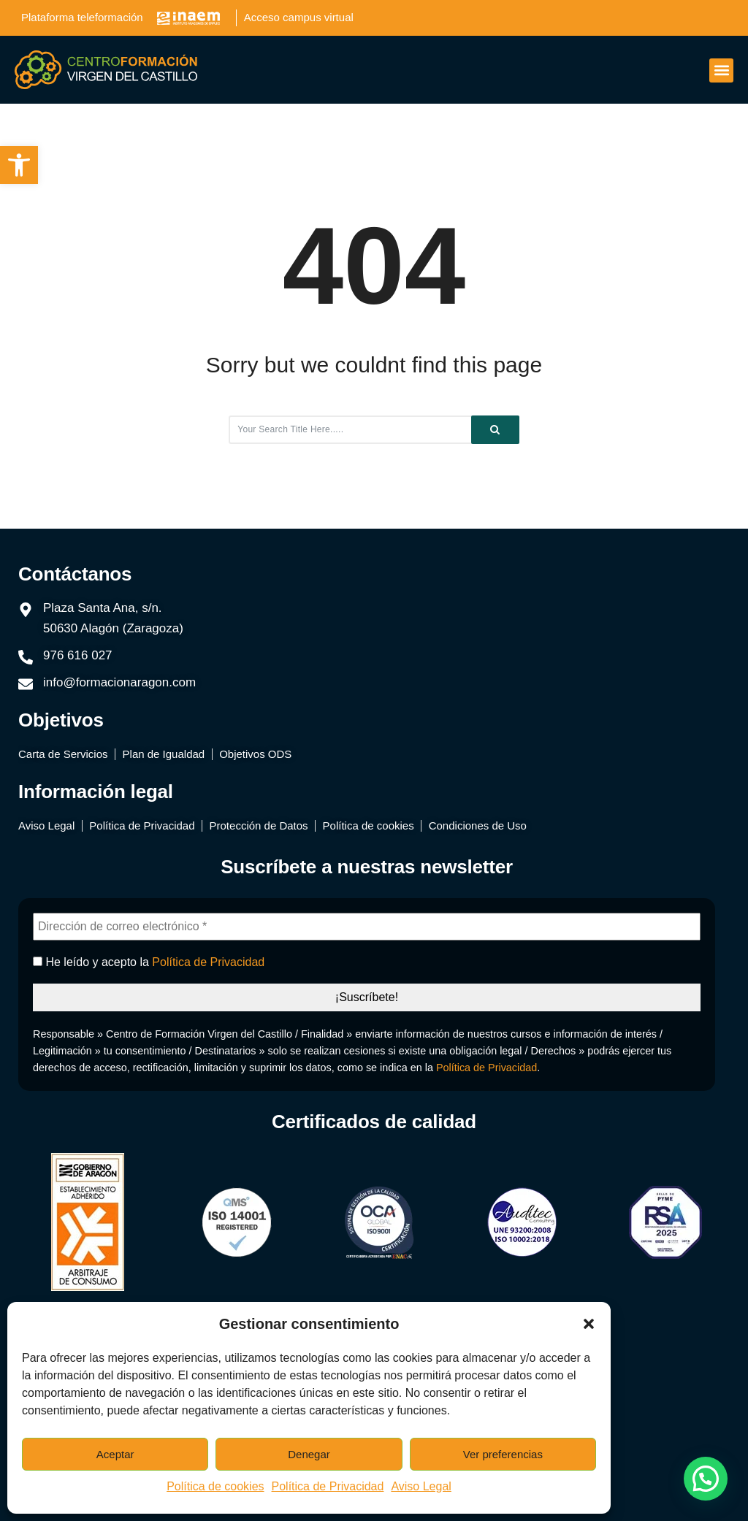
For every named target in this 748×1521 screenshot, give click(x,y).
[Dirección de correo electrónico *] (367, 926)
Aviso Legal (421, 1486)
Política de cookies (215, 1486)
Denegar (309, 1454)
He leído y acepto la (148, 962)
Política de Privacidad (328, 1486)
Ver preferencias (503, 1454)
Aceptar (115, 1454)
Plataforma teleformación (82, 17)
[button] (19, 165)
